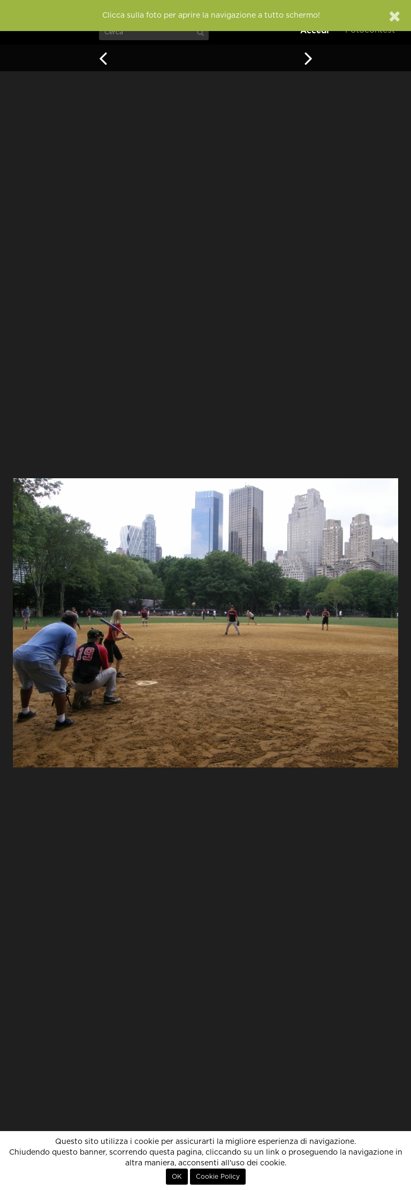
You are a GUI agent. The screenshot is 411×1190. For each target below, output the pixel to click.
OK (177, 1176)
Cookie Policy (218, 1176)
